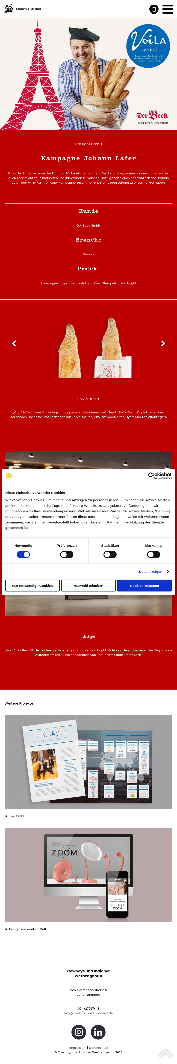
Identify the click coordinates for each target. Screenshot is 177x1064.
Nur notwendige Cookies (32, 585)
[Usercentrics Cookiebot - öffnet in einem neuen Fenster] (151, 475)
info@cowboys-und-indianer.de (88, 1013)
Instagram (78, 1034)
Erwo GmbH (16, 816)
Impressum (77, 1048)
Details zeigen (150, 572)
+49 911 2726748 (154, 9)
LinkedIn (98, 1034)
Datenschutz (98, 1048)
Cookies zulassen (144, 585)
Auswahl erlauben (88, 585)
